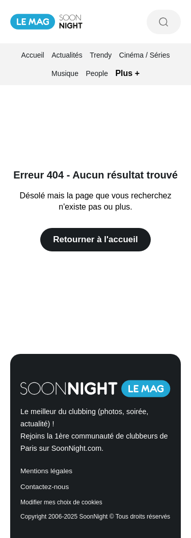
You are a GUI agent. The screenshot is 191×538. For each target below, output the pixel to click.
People (97, 73)
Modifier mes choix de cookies (61, 502)
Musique (64, 73)
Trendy (101, 55)
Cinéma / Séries (144, 55)
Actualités (67, 55)
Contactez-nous (44, 487)
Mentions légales (46, 471)
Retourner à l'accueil (95, 239)
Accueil (32, 55)
